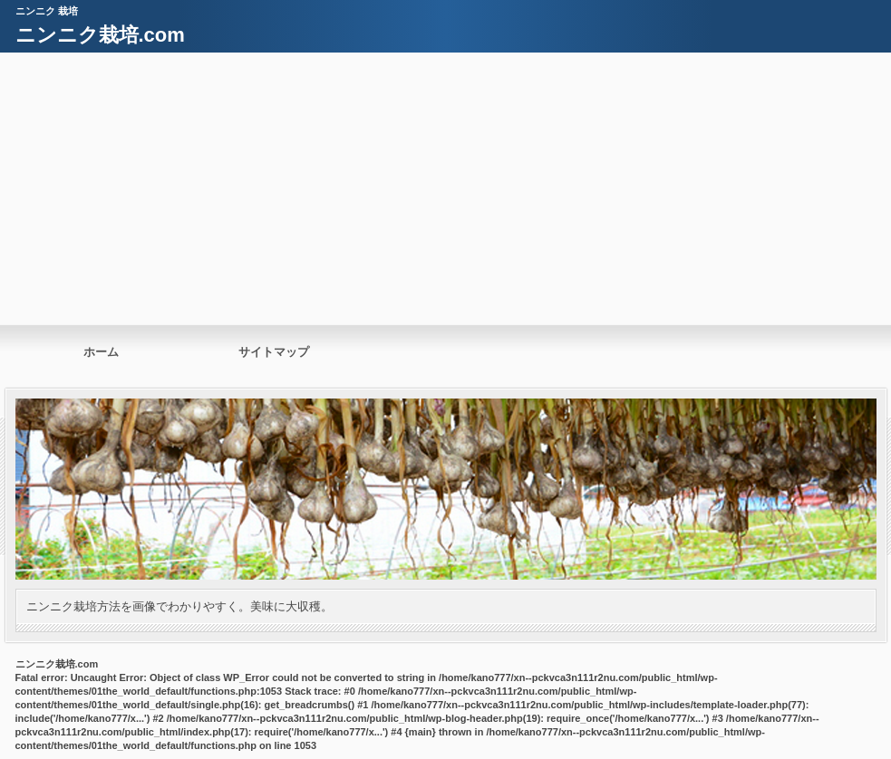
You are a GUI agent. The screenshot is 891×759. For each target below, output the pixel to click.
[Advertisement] (445, 188)
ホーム (101, 352)
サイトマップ (273, 352)
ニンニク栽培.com (100, 35)
